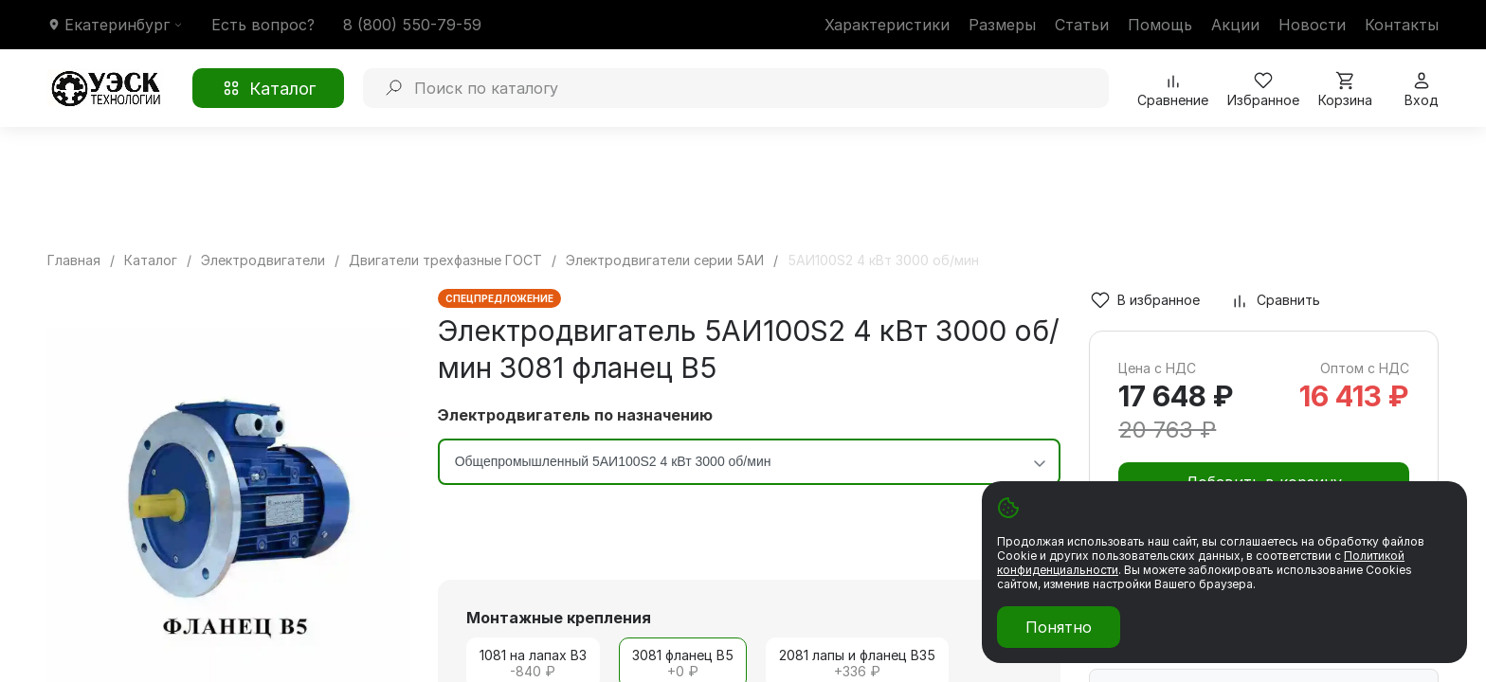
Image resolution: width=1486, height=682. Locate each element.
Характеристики (887, 24)
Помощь (1160, 24)
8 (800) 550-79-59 (412, 24)
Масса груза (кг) (1168, 673)
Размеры (1002, 24)
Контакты (1402, 24)
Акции (1235, 24)
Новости (1312, 24)
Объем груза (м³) (1329, 673)
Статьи (1082, 24)
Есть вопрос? (263, 24)
